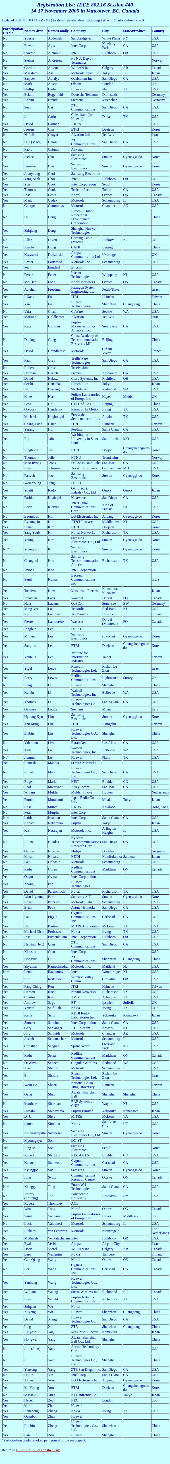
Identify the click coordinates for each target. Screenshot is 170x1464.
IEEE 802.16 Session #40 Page (38, 1450)
